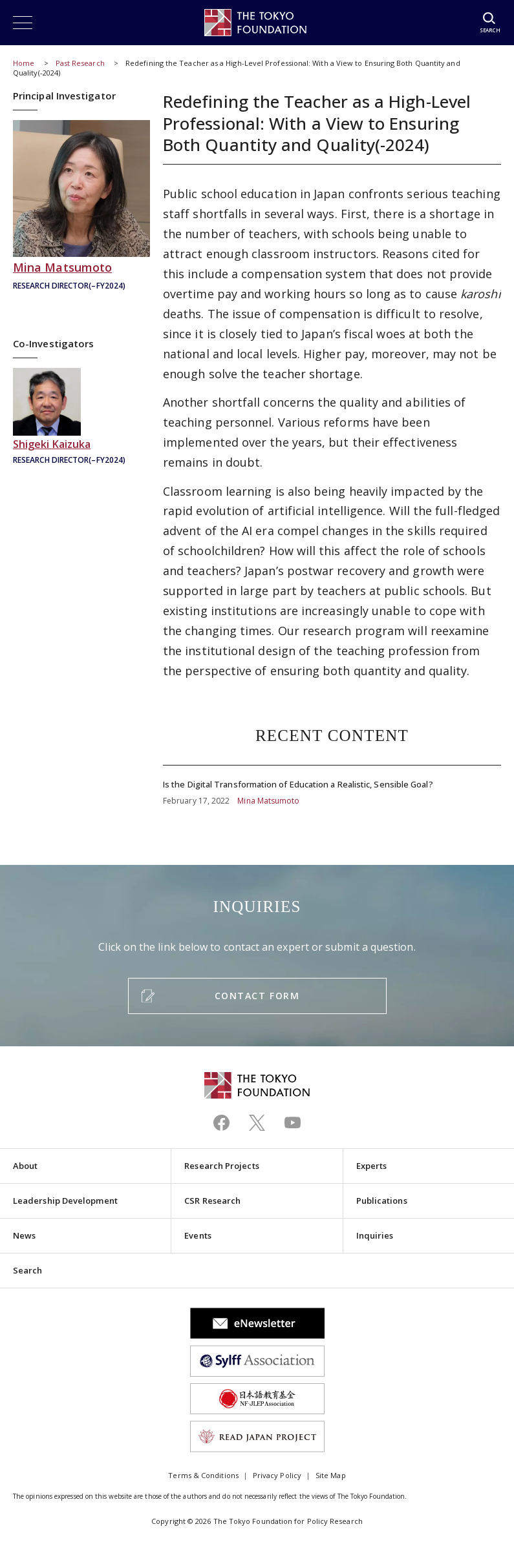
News (24, 1235)
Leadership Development (65, 1200)
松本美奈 (81, 207)
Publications (381, 1200)
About (25, 1166)
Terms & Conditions (203, 1475)
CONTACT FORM (257, 995)
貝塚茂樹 (81, 418)
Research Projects (221, 1166)
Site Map (331, 1475)
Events (197, 1235)
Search (27, 1270)
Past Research (80, 63)
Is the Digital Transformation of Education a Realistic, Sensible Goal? (332, 786)
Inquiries (375, 1235)
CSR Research (212, 1200)
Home (23, 63)
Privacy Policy (277, 1475)
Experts (371, 1166)
